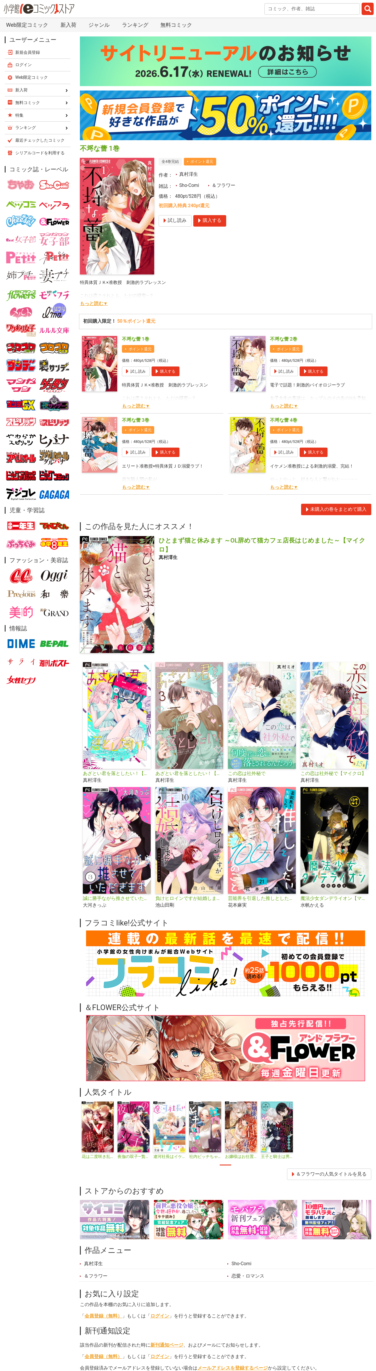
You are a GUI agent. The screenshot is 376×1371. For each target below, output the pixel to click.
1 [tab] (225, 1165)
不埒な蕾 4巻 (283, 420)
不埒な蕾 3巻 (135, 420)
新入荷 (68, 25)
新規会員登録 (27, 52)
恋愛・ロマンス (247, 1276)
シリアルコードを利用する (40, 152)
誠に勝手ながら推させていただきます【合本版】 (117, 898)
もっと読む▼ (94, 303)
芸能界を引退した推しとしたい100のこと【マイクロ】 (262, 898)
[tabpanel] (98, 1130)
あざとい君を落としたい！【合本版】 (189, 773)
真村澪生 (188, 174)
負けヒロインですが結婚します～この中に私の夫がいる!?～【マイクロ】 (189, 898)
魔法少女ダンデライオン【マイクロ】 (334, 898)
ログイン (159, 1316)
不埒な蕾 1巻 (135, 339)
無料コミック (176, 25)
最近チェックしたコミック (40, 140)
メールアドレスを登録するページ (232, 1368)
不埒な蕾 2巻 (283, 339)
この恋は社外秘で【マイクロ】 (333, 773)
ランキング (135, 25)
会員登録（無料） (103, 1316)
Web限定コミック (27, 25)
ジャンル (99, 25)
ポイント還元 (201, 161)
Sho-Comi (189, 185)
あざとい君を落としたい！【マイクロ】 (117, 773)
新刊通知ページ (166, 1345)
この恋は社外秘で (247, 773)
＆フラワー (223, 185)
